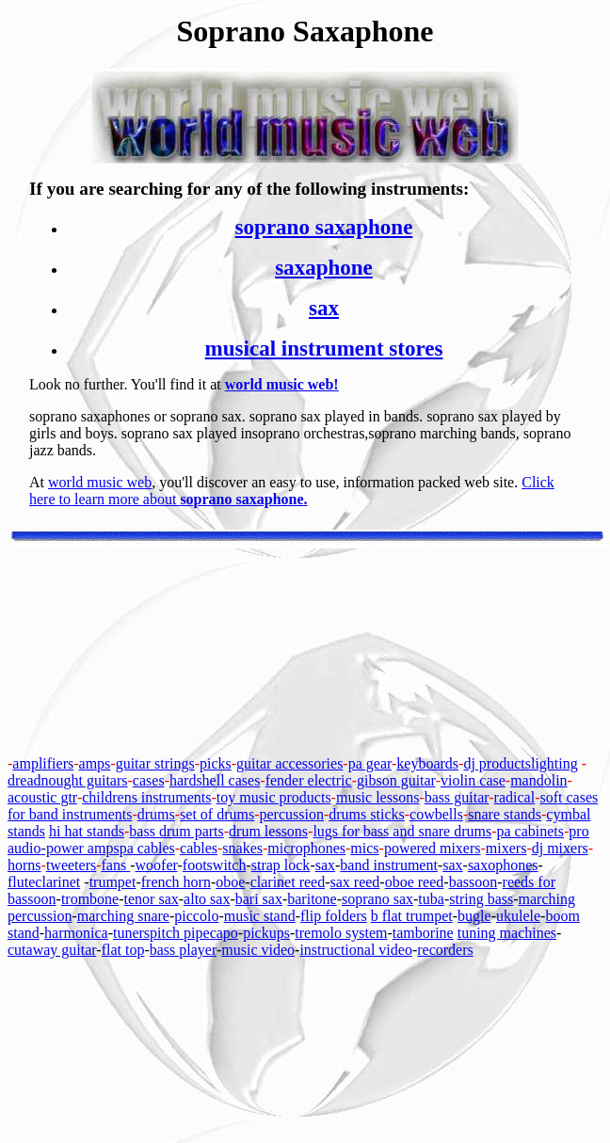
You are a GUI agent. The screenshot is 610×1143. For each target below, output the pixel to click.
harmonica (76, 933)
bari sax (258, 899)
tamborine (423, 933)
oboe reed (414, 882)
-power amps (80, 848)
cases (149, 780)
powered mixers (432, 848)
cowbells (436, 814)
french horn (176, 882)
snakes (242, 848)
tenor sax (151, 899)
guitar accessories (289, 763)
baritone (311, 899)
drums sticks (366, 814)
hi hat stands (86, 831)
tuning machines (507, 933)
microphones (306, 848)
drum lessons (268, 831)
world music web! (282, 384)
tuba (431, 899)
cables (198, 848)
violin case (473, 780)
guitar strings (155, 763)
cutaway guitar (52, 950)
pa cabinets (531, 831)
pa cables (147, 848)
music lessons (377, 797)
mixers (506, 848)
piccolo (196, 916)
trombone (90, 899)
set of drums (217, 814)
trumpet (112, 882)
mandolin (538, 780)
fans (114, 865)
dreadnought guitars (68, 780)
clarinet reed (288, 882)
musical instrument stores (324, 348)
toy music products (274, 797)
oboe (230, 882)
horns (24, 865)
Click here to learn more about (291, 490)
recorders (445, 950)
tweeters (71, 865)
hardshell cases (214, 780)
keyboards (427, 763)
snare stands (504, 814)
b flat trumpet (412, 916)
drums (156, 814)
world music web (100, 482)
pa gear (370, 763)
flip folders (333, 916)
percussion (292, 814)
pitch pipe (180, 933)
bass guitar (457, 797)
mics (364, 848)
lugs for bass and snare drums (402, 831)
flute (21, 882)
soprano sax (377, 899)
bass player (183, 950)
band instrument (389, 865)
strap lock (281, 865)
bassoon (473, 882)
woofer (157, 865)
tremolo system (341, 933)
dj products (497, 763)
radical (515, 797)
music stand (260, 916)
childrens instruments (146, 797)
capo (224, 933)
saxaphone (324, 267)
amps (95, 763)
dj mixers (560, 848)
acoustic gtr (42, 797)
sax (324, 307)
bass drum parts (176, 831)
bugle (474, 916)
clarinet (57, 882)
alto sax (207, 899)
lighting (554, 763)
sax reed (355, 882)
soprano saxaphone (324, 226)
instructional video (355, 950)
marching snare (123, 916)
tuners (131, 933)
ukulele (518, 916)
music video (258, 950)
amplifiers (42, 763)
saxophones (503, 865)
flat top (123, 950)
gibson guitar (396, 780)
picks (216, 763)
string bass (481, 899)
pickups (266, 933)
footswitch (215, 865)
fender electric (308, 780)
